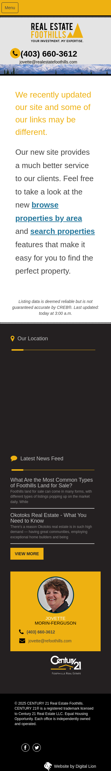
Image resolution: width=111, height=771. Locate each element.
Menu (10, 7)
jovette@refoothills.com (50, 640)
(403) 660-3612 (48, 53)
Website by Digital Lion (75, 766)
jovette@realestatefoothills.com (48, 62)
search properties (62, 231)
